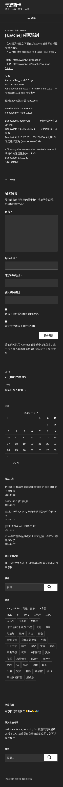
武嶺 (23, 652)
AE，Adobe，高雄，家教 (21, 608)
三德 (48, 614)
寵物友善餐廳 (28, 639)
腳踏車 (34, 658)
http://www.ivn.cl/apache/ (27, 59)
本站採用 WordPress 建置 (18, 778)
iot (18, 614)
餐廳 (28, 671)
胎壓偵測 (21, 658)
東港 (52, 646)
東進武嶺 (12, 652)
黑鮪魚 (30, 677)
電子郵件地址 (13, 275)
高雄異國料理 (14, 677)
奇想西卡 (13, 5)
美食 (47, 652)
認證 (9, 664)
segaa (23, 30)
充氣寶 (22, 621)
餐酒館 (39, 671)
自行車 (46, 658)
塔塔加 (10, 633)
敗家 (33, 646)
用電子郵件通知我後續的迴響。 (22, 313)
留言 (8, 211)
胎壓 (9, 658)
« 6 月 (15, 462)
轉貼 (44, 664)
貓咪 (25, 664)
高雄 (49, 671)
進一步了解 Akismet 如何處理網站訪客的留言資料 (30, 348)
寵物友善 (12, 639)
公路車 (34, 621)
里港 (9, 671)
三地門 (37, 614)
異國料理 (36, 652)
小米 (43, 639)
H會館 (42, 608)
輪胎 (35, 664)
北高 (38, 627)
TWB (26, 614)
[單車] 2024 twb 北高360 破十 (21, 526)
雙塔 (18, 671)
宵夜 (30, 633)
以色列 (10, 621)
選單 (31, 18)
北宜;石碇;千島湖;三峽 (19, 627)
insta (9, 614)
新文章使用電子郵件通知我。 (21, 325)
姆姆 (21, 633)
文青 (42, 646)
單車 (48, 627)
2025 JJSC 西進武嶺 (16, 501)
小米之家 (12, 646)
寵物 (40, 633)
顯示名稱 (11, 258)
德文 (23, 646)
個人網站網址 (12, 292)
